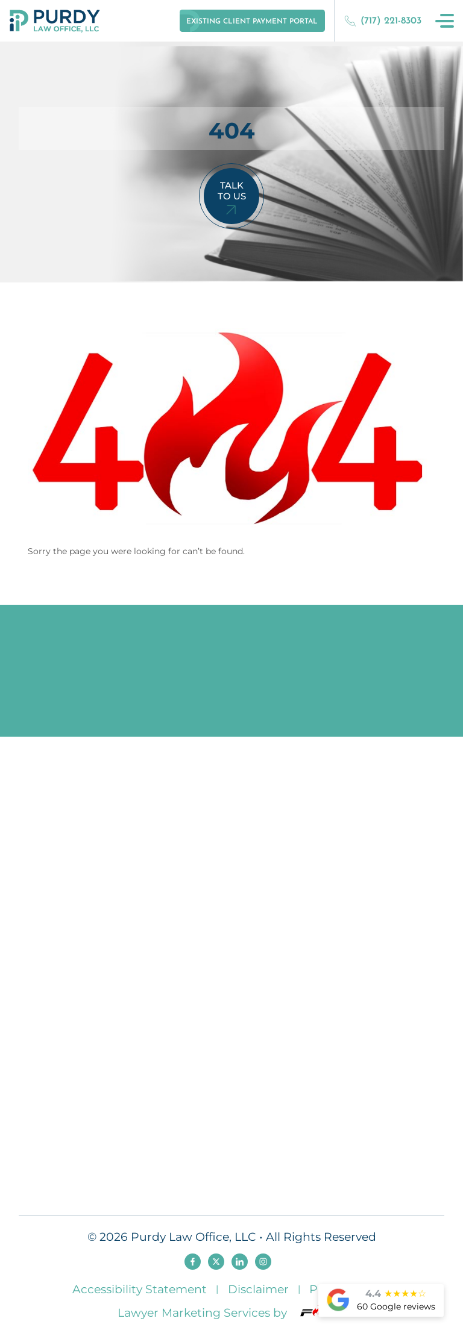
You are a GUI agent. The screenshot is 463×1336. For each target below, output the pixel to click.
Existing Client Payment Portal (252, 21)
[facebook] (192, 1261)
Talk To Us (232, 190)
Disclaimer (258, 1289)
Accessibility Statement (139, 1289)
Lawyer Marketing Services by (231, 1312)
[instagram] (263, 1261)
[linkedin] (240, 1261)
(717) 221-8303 (382, 21)
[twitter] (216, 1261)
